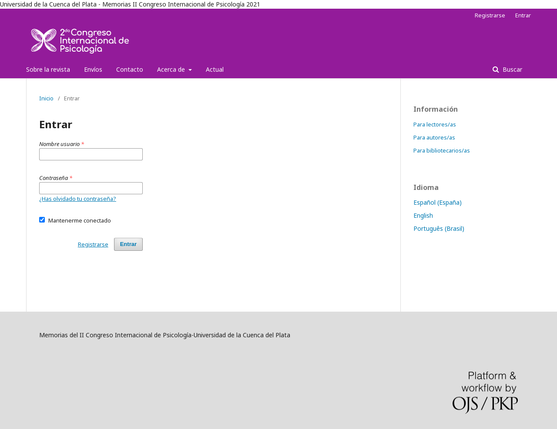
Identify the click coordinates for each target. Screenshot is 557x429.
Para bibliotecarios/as (441, 150)
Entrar (523, 15)
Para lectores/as (434, 124)
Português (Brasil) (438, 228)
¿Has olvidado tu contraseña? (77, 199)
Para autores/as (434, 137)
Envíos (93, 69)
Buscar (511, 69)
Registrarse (490, 15)
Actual (215, 69)
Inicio (46, 98)
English (423, 215)
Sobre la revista (48, 69)
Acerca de (172, 69)
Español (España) (437, 202)
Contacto (129, 69)
